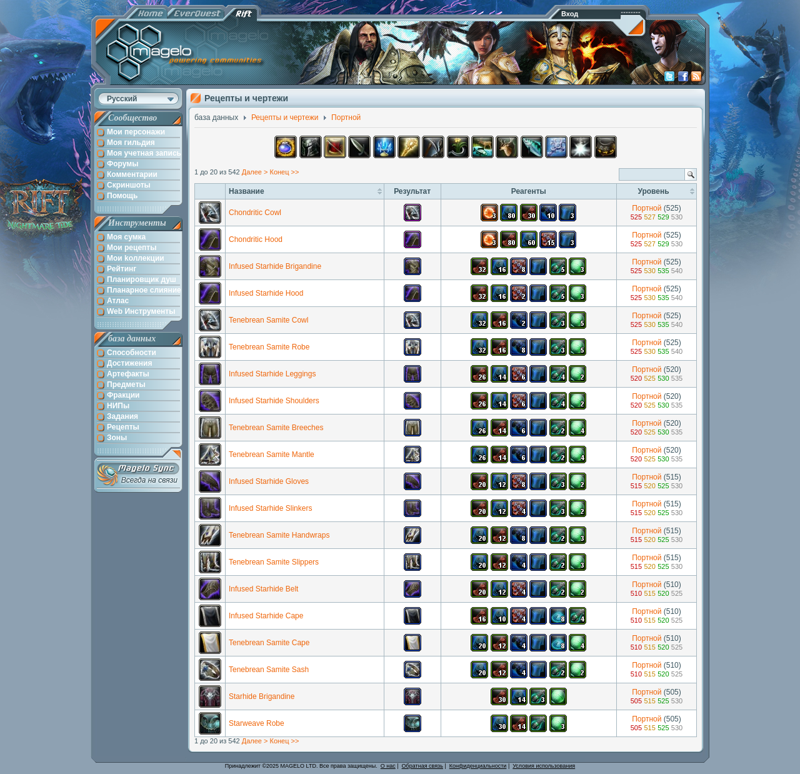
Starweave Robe (256, 723)
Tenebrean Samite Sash (269, 669)
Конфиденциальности (478, 766)
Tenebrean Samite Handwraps (279, 535)
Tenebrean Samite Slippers (274, 562)
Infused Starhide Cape (266, 615)
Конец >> (284, 172)
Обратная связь (422, 766)
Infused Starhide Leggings (272, 373)
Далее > (255, 172)
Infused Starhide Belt (263, 589)
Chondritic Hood (255, 239)
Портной (646, 208)
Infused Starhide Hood (266, 293)
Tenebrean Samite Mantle (271, 454)
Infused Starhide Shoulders (274, 400)
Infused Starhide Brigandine (275, 266)
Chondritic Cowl (255, 212)
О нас (388, 766)
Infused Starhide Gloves (269, 481)
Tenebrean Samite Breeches (276, 427)
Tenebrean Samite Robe (269, 347)
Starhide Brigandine (261, 696)
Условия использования (543, 766)
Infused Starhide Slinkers (270, 508)
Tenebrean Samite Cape (269, 642)
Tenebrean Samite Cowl (268, 320)
